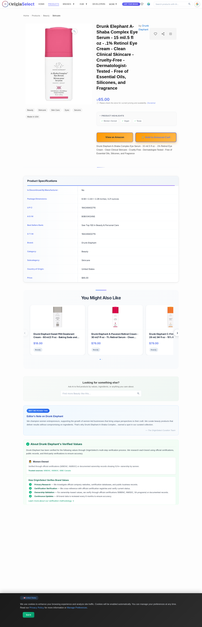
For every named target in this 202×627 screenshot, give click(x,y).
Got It (28, 615)
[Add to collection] (170, 34)
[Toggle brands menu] (73, 4)
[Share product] (163, 34)
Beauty (46, 15)
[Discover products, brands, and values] (170, 4)
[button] (148, 4)
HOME (41, 4)
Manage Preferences (77, 607)
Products (36, 15)
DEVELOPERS (99, 4)
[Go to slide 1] (100, 359)
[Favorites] (142, 4)
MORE (113, 4)
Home (26, 15)
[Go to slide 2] (101, 359)
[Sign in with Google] (197, 4)
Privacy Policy (37, 607)
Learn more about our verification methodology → (51, 501)
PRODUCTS (53, 4)
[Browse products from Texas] (137, 121)
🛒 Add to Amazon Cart (155, 137)
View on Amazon (114, 137)
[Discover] (189, 4)
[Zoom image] (74, 31)
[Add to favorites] (155, 34)
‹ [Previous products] (24, 333)
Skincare (56, 15)
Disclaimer (151, 103)
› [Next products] (177, 333)
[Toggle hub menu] (86, 4)
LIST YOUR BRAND (131, 4)
